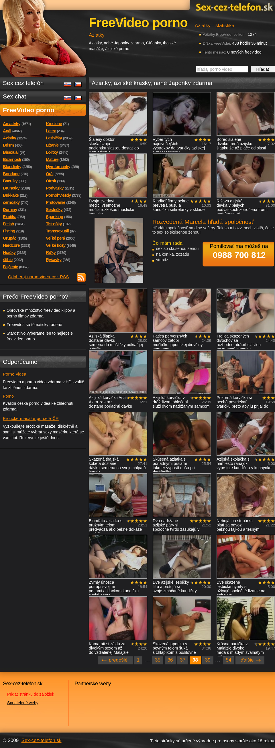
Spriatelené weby (22, 702)
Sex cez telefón (23, 83)
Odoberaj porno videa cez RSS (38, 276)
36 (170, 660)
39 (208, 660)
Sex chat (14, 96)
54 (228, 660)
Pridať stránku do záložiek (30, 694)
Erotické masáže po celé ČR (31, 418)
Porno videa (14, 374)
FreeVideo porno (28, 110)
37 (182, 660)
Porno (8, 396)
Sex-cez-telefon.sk (233, 6)
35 (157, 660)
